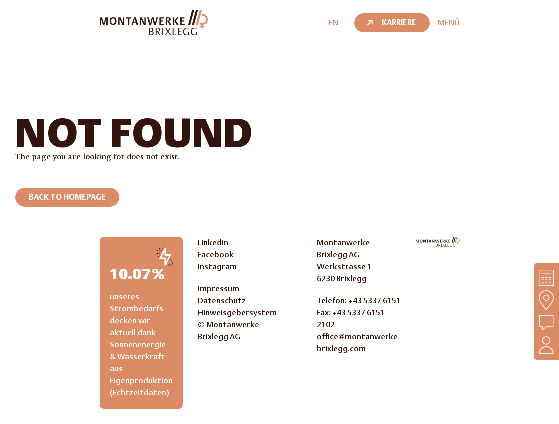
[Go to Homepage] (438, 242)
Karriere (390, 22)
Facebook (216, 254)
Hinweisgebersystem (237, 312)
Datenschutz (222, 300)
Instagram (217, 266)
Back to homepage (67, 197)
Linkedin (213, 242)
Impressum (218, 288)
